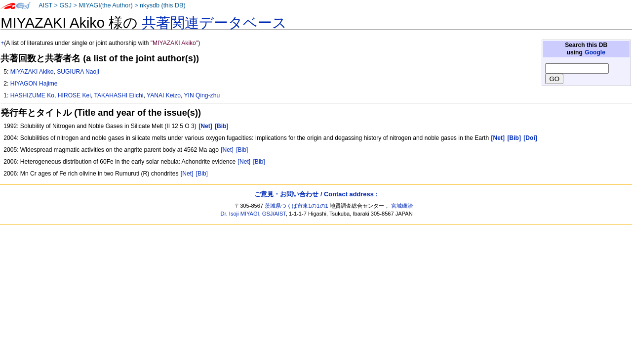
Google (595, 52)
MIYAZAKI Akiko (32, 71)
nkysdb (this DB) (163, 5)
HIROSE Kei (74, 95)
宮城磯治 (402, 206)
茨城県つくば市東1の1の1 (296, 206)
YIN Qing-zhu (202, 95)
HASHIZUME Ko (32, 95)
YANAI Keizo (164, 95)
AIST (45, 5)
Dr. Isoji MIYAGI (240, 214)
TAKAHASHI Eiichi (119, 95)
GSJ (65, 5)
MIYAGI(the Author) (105, 5)
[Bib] (242, 149)
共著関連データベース (214, 23)
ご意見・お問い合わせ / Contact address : (315, 194)
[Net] (227, 149)
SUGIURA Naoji (78, 71)
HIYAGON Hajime (34, 83)
